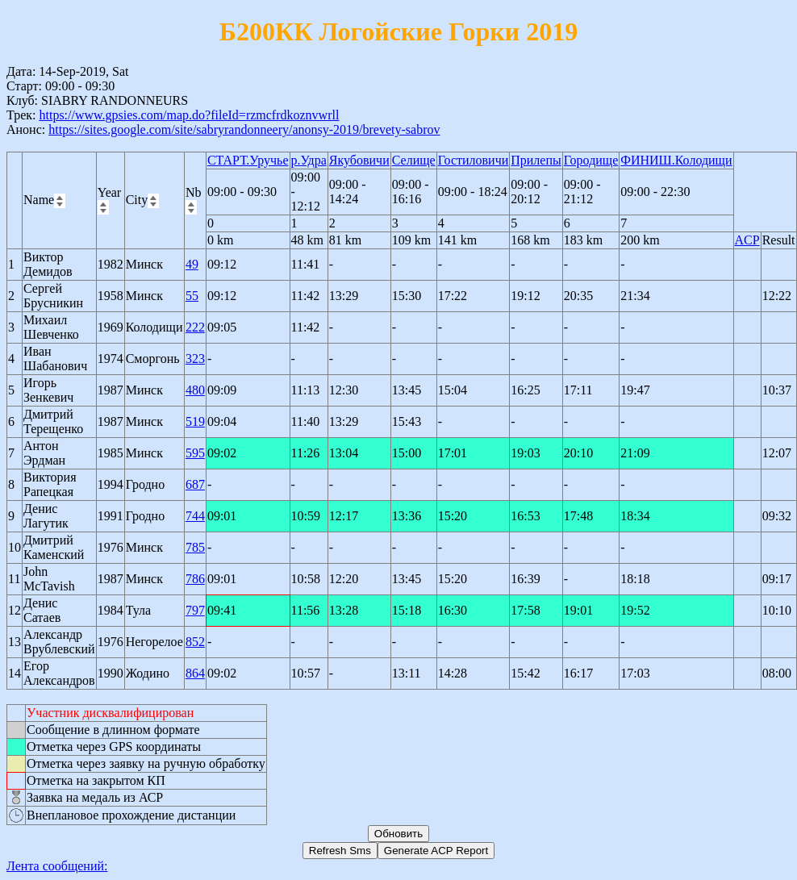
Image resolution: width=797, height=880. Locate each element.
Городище (591, 160)
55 (192, 295)
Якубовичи (359, 160)
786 (195, 579)
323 (195, 358)
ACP (747, 240)
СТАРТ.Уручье (248, 160)
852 (195, 642)
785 (195, 547)
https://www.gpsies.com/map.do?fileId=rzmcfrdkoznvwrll (189, 115)
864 (195, 673)
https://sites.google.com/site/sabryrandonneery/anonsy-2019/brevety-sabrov (244, 129)
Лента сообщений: (57, 866)
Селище (414, 160)
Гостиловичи (473, 160)
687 (195, 484)
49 (192, 264)
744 (195, 516)
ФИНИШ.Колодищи (676, 160)
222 (195, 327)
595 (195, 453)
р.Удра (309, 160)
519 (195, 421)
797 (195, 610)
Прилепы (536, 160)
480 (195, 390)
